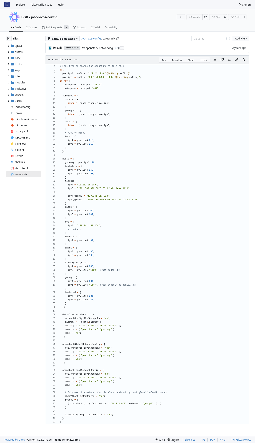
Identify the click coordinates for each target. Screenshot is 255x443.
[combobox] (211, 38)
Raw (164, 60)
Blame (191, 60)
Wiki (222, 439)
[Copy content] (222, 60)
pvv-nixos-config (44, 17)
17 (205, 17)
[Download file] (215, 60)
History (203, 60)
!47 (116, 48)
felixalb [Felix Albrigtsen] (57, 47)
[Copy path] (117, 38)
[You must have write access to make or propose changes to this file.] (244, 60)
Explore (20, 4)
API (203, 439)
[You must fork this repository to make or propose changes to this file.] (237, 60)
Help (61, 4)
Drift (24, 17)
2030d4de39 (72, 47)
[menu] (160, 440)
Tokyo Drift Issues (41, 4)
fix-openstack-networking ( (98, 48)
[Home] (7, 4)
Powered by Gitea (14, 439)
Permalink (177, 60)
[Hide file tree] (9, 38)
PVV (212, 439)
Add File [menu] (241, 38)
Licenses (190, 439)
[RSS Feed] (181, 17)
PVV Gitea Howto (241, 439)
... (122, 47)
